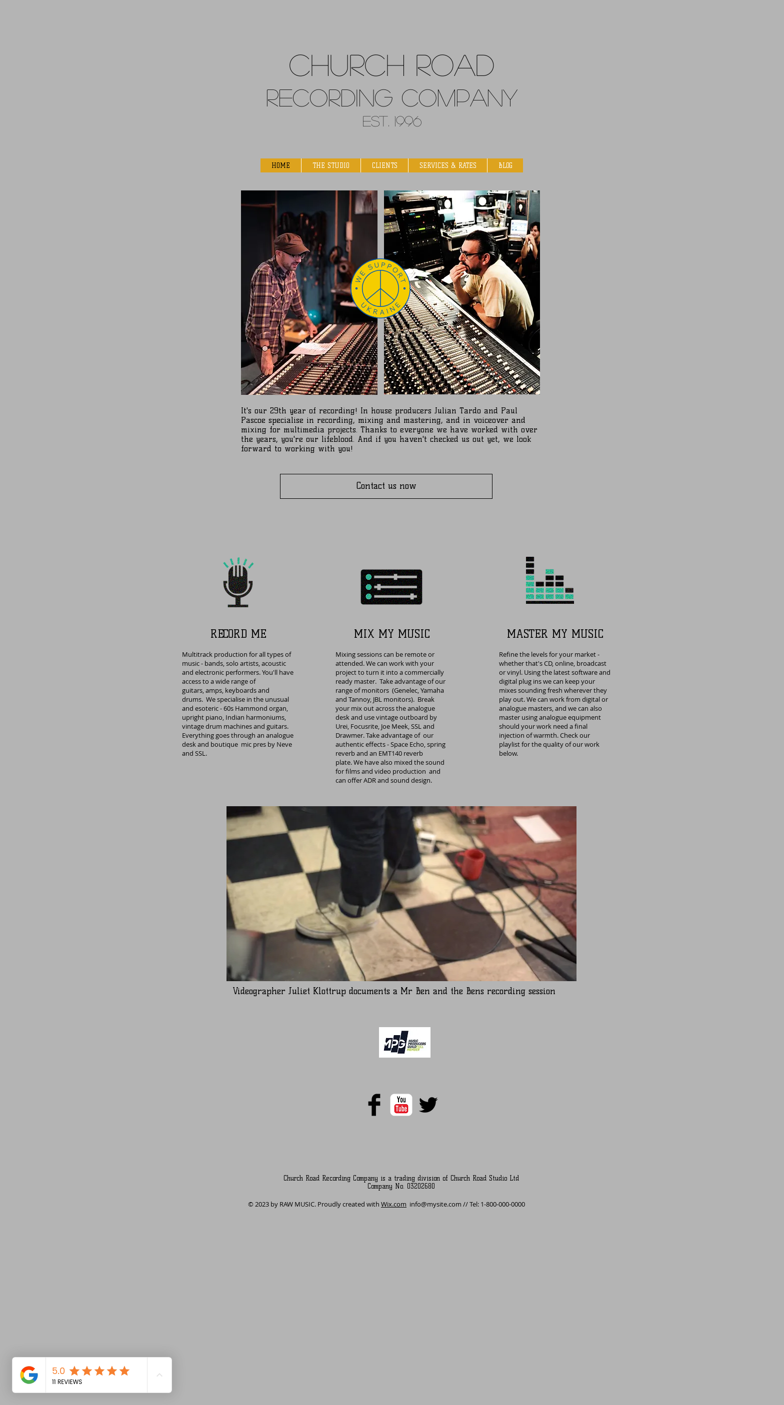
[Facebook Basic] (374, 1105)
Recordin (320, 96)
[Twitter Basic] (428, 1105)
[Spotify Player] (289, 1047)
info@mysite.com (436, 1204)
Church (347, 64)
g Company (446, 96)
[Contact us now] (386, 486)
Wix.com (393, 1204)
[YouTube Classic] (401, 1105)
